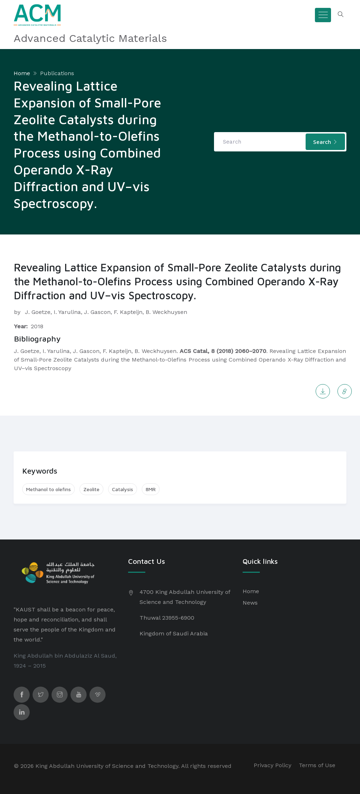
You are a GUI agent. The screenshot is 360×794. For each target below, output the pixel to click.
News (250, 602)
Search (325, 142)
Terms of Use (317, 765)
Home (22, 73)
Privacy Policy (272, 765)
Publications (57, 73)
